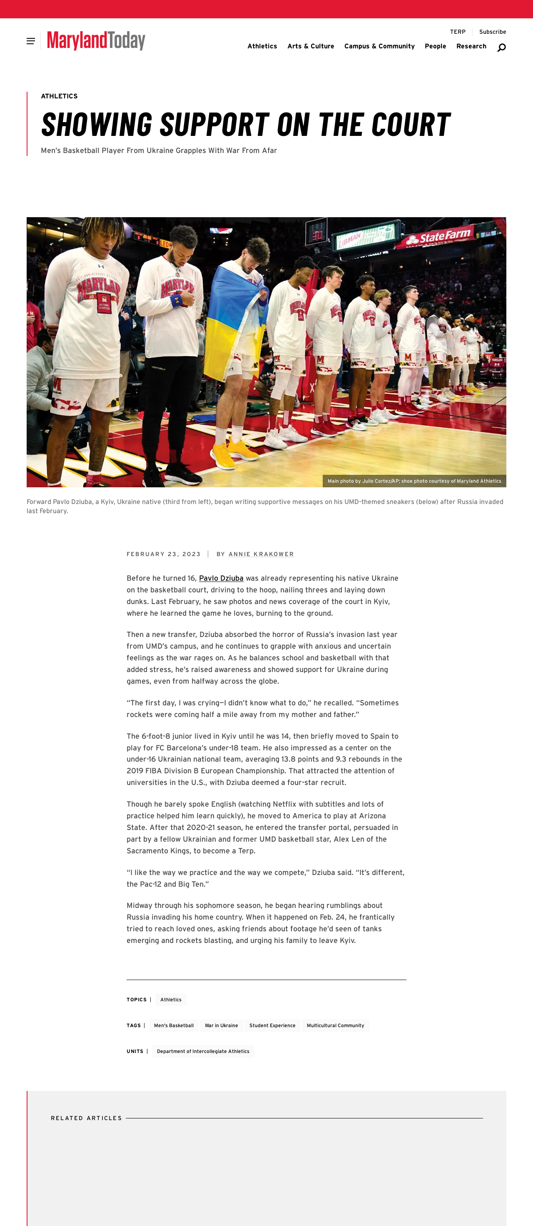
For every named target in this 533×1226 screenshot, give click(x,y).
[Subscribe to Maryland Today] (492, 32)
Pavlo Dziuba (221, 578)
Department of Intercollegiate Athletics (203, 1051)
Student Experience (272, 1025)
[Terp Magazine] (458, 32)
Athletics (171, 999)
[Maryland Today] (96, 41)
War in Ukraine (221, 1025)
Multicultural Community (335, 1025)
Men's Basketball (174, 1025)
